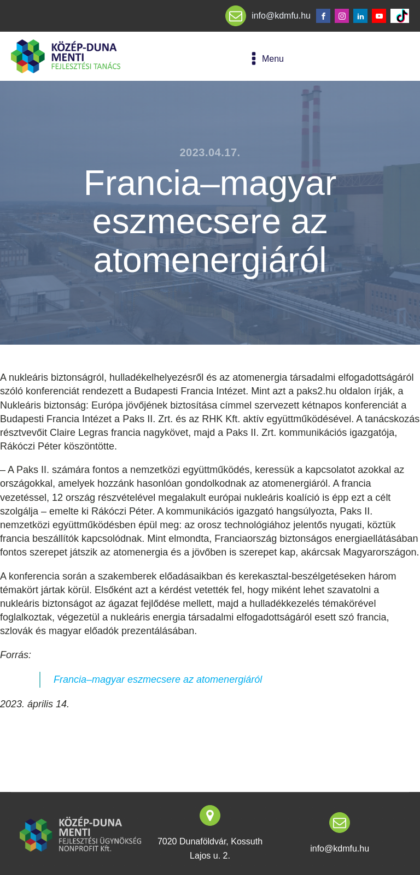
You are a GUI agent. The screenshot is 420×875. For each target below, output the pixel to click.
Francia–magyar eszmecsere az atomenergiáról (158, 679)
